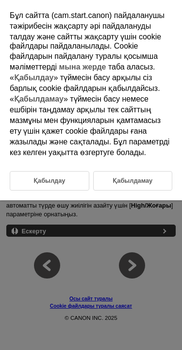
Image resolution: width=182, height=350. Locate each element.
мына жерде (82, 67)
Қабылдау (34, 77)
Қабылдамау (39, 99)
